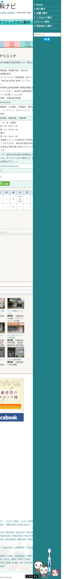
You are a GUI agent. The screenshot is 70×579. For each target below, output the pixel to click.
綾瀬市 (36, 563)
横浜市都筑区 (18, 543)
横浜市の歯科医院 (16, 13)
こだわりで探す (40, 521)
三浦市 (38, 556)
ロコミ (56, 44)
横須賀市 (30, 556)
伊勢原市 (4, 563)
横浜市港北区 (46, 536)
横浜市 (3, 532)
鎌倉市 (3, 559)
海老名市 (13, 563)
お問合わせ (40, 44)
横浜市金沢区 (34, 536)
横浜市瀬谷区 (39, 539)
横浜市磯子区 (22, 536)
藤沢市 (10, 559)
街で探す (14, 521)
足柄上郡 (56, 563)
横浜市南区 (59, 532)
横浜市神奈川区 (26, 532)
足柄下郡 (11, 566)
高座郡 (43, 563)
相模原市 (22, 556)
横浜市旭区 (17, 539)
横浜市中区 (49, 532)
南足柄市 (29, 563)
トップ (3, 13)
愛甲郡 (3, 566)
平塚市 (57, 556)
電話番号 (24, 44)
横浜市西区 (38, 532)
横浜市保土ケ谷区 (8, 536)
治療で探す (25, 521)
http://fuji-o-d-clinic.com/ (37, 166)
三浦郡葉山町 (48, 556)
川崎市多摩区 (60, 547)
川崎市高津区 (48, 547)
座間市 (21, 563)
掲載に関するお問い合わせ (46, 524)
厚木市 (49, 559)
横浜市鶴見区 (13, 532)
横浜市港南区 (6, 539)
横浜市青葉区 (6, 543)
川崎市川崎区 (13, 547)
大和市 (55, 559)
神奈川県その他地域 (9, 556)
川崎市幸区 (24, 547)
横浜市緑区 (28, 539)
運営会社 (28, 524)
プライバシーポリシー (11, 524)
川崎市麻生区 (18, 551)
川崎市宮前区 (6, 551)
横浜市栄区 (50, 539)
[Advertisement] (35, 33)
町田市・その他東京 (24, 566)
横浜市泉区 (60, 539)
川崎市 (3, 547)
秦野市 (42, 559)
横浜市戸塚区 (58, 536)
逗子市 (35, 559)
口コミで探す (56, 521)
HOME (4, 521)
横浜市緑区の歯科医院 (34, 13)
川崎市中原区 (36, 547)
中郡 (50, 563)
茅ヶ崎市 (27, 559)
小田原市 (18, 559)
